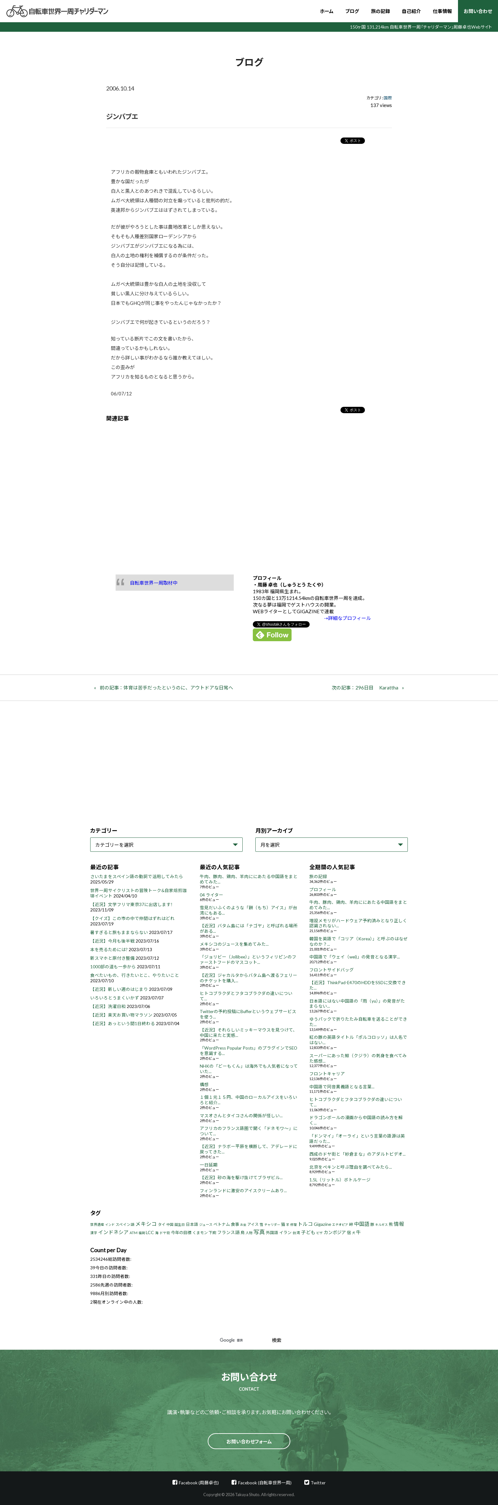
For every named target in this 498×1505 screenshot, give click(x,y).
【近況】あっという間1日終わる (122, 1023)
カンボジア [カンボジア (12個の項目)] (335, 1232)
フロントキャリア (327, 1073)
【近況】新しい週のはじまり (119, 989)
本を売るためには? (109, 949)
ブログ (352, 11)
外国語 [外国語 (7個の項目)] (272, 1232)
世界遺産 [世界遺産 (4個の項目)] (97, 1224)
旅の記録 (380, 11)
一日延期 (209, 1164)
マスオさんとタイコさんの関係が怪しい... (241, 1115)
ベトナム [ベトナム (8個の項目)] (221, 1224)
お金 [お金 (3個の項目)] (243, 1224)
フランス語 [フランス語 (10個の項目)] (228, 1232)
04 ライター (211, 894)
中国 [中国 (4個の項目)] (169, 1224)
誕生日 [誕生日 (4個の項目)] (179, 1224)
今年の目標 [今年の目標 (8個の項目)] (181, 1232)
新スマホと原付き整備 (112, 958)
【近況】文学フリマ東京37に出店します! (131, 904)
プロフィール (322, 889)
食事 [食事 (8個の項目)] (235, 1224)
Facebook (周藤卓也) (199, 1482)
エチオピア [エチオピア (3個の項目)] (340, 1224)
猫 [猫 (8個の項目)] (283, 1224)
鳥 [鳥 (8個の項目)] (242, 1232)
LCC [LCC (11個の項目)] (150, 1232)
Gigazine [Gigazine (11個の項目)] (322, 1224)
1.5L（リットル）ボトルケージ (340, 1179)
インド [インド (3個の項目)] (110, 1224)
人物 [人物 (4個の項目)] (249, 1233)
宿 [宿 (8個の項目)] (349, 1232)
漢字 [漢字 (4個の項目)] (93, 1233)
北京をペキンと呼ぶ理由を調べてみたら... (350, 1167)
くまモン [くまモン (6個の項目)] (200, 1232)
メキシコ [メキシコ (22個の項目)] (146, 1224)
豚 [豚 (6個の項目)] (372, 1224)
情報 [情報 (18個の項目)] (399, 1224)
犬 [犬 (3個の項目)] (353, 1233)
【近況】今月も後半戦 (112, 941)
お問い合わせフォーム (249, 1441)
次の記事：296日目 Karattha (365, 687)
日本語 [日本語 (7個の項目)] (192, 1224)
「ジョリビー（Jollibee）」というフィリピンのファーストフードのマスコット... (248, 959)
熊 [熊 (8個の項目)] (391, 1224)
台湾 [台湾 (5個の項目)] (296, 1233)
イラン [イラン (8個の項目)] (285, 1232)
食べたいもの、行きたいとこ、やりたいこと (134, 975)
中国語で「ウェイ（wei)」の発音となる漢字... (354, 956)
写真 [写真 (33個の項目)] (259, 1231)
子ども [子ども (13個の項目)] (308, 1232)
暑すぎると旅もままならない (119, 932)
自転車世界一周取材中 (154, 583)
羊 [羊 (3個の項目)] (287, 1224)
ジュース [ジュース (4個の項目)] (205, 1224)
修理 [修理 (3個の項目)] (293, 1224)
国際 (388, 97)
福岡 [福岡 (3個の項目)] (141, 1233)
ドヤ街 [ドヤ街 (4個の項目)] (164, 1233)
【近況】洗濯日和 (108, 1006)
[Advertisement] (249, 493)
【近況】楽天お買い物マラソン (121, 1015)
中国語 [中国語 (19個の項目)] (361, 1224)
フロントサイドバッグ (331, 969)
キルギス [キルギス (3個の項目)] (381, 1224)
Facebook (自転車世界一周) (265, 1482)
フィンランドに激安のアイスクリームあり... (243, 1190)
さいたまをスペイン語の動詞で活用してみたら (136, 876)
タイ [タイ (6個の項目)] (161, 1224)
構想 (204, 1084)
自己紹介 (411, 11)
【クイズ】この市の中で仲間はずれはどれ (132, 918)
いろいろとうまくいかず (114, 997)
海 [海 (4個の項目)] (156, 1233)
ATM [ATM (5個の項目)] (134, 1233)
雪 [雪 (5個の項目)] (261, 1224)
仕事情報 (442, 11)
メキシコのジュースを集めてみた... (234, 944)
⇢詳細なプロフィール (347, 618)
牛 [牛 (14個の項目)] (358, 1232)
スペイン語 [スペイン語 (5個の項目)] (125, 1224)
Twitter (318, 1482)
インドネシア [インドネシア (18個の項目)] (113, 1232)
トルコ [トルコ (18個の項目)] (305, 1224)
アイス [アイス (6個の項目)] (253, 1224)
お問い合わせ (478, 11)
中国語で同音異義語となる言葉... (341, 1086)
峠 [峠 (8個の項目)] (351, 1224)
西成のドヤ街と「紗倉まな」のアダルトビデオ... (357, 1154)
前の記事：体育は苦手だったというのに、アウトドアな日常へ (166, 687)
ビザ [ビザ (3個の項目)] (319, 1233)
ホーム (326, 11)
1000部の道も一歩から (113, 966)
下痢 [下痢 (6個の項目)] (212, 1232)
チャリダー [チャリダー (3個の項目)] (272, 1224)
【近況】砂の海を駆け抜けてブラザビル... (241, 1177)
